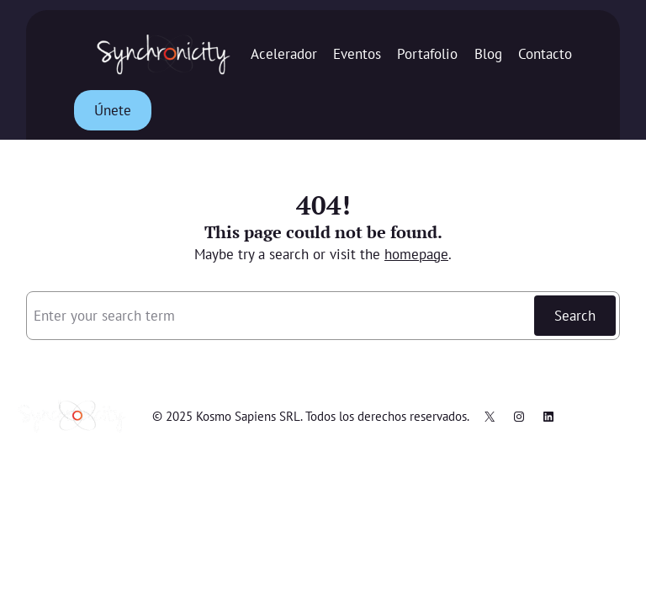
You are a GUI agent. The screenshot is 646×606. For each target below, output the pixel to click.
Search (575, 315)
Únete (112, 110)
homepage (416, 254)
